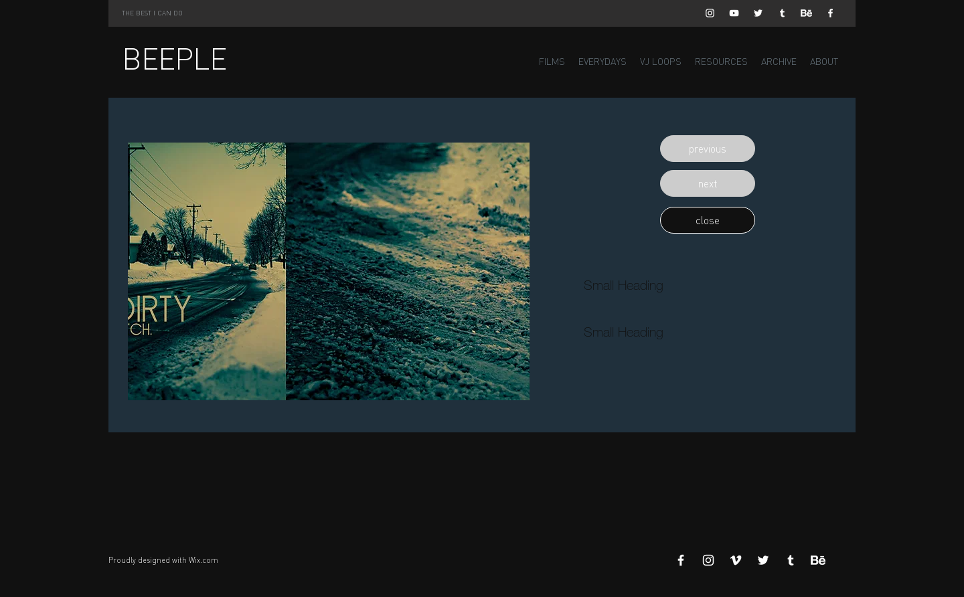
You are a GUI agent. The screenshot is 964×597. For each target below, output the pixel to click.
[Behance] (806, 13)
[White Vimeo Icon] (735, 560)
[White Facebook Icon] (830, 13)
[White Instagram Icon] (710, 13)
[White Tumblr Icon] (782, 13)
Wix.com (203, 560)
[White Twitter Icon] (758, 13)
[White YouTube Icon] (734, 13)
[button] (707, 148)
